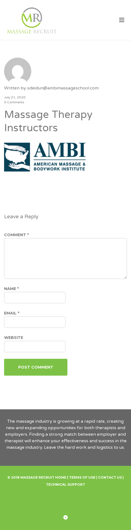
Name (11, 288)
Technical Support (65, 484)
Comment (16, 234)
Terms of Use (82, 477)
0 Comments (14, 102)
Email (11, 313)
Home (60, 477)
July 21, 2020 (15, 97)
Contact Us (110, 477)
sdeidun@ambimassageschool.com (63, 88)
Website (13, 337)
